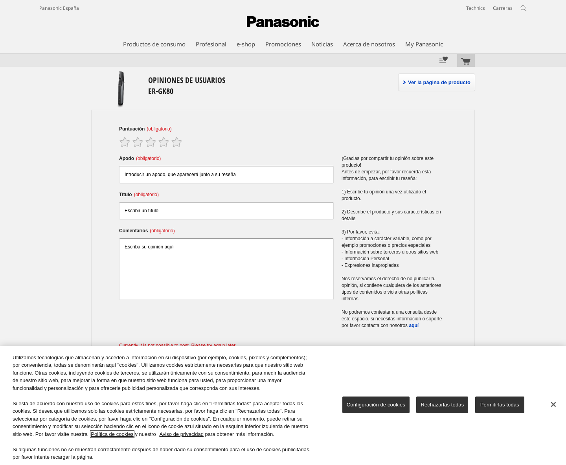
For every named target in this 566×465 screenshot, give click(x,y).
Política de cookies (112, 434)
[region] (283, 405)
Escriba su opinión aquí (226, 269)
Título (139, 194)
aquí (414, 325)
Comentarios (147, 230)
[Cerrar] (553, 404)
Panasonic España (59, 8)
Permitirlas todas (499, 405)
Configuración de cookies (376, 405)
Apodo (140, 158)
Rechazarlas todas (442, 405)
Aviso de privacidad (181, 434)
